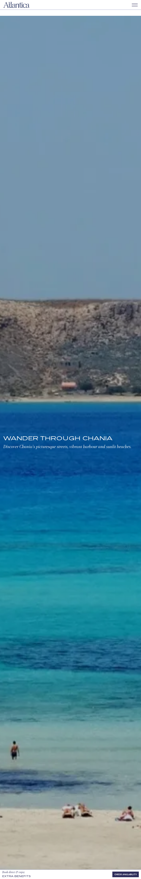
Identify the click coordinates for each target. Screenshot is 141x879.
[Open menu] (135, 4)
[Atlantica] (16, 4)
